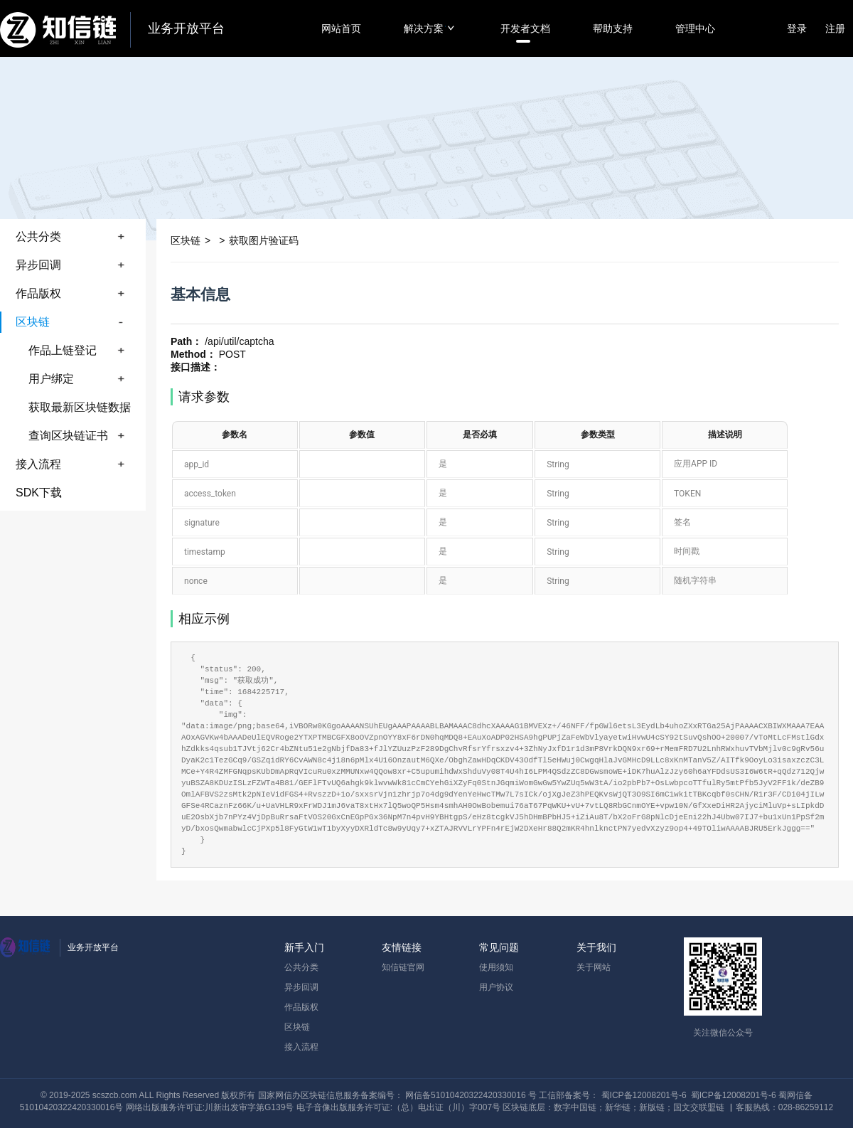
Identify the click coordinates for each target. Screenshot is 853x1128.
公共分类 (301, 967)
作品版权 (301, 1007)
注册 (835, 28)
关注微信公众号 (723, 1033)
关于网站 (593, 967)
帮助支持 (613, 28)
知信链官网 (403, 967)
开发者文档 (525, 28)
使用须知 (496, 967)
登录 (797, 28)
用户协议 (496, 987)
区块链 (297, 1027)
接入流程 (301, 1047)
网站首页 (341, 28)
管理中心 (695, 28)
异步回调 (301, 987)
